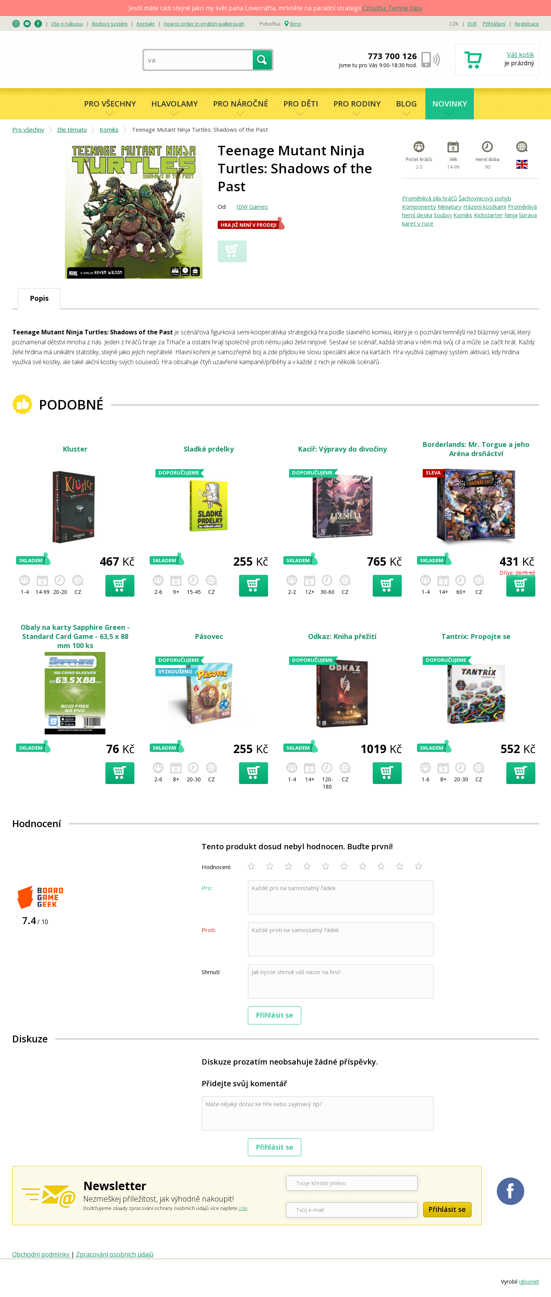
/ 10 (35, 920)
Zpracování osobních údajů (115, 1254)
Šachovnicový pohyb (485, 198)
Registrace (527, 23)
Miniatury (450, 206)
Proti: (209, 930)
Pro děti (300, 103)
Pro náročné (240, 103)
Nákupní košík (497, 60)
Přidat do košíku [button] (119, 586)
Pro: (207, 888)
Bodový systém (110, 23)
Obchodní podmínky (41, 1254)
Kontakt (146, 23)
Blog (406, 103)
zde (243, 1208)
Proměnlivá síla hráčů (429, 198)
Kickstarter (488, 215)
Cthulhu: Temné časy (392, 8)
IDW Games (252, 206)
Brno (295, 23)
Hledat (262, 59)
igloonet (529, 1281)
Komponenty (419, 206)
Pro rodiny (357, 103)
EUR (472, 23)
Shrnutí (211, 972)
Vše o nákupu (67, 23)
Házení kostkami (484, 206)
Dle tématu (72, 129)
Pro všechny (110, 103)
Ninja (510, 215)
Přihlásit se (274, 1015)
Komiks (109, 129)
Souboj (443, 215)
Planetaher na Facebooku (510, 1191)
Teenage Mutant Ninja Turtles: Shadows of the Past (200, 129)
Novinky (449, 103)
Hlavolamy (174, 103)
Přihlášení (494, 23)
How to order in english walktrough (204, 23)
